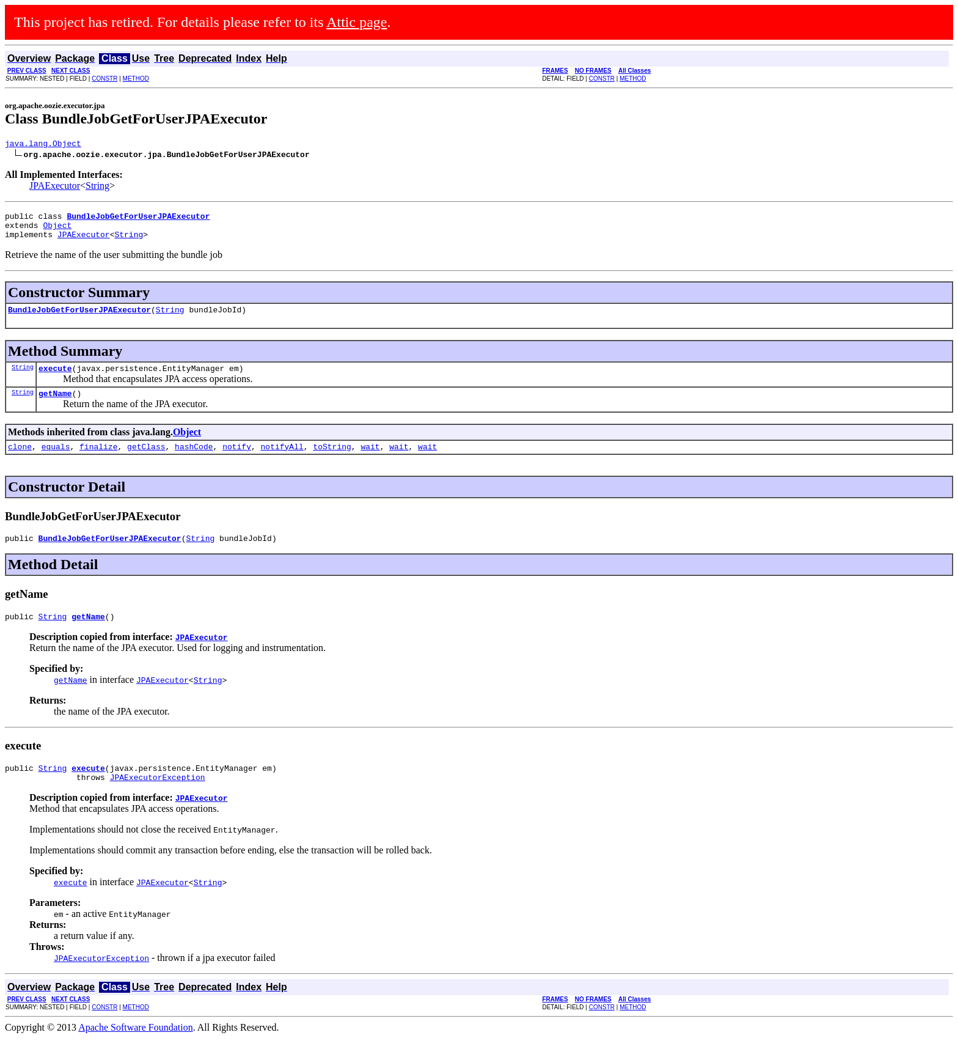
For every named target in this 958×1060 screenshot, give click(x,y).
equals (56, 460)
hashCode (194, 460)
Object (57, 230)
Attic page (356, 22)
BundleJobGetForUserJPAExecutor (79, 318)
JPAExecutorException (157, 798)
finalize (98, 460)
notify (236, 460)
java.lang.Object (43, 144)
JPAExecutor (54, 187)
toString (332, 460)
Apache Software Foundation (135, 1049)
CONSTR (104, 78)
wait (369, 460)
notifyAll (282, 460)
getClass (146, 460)
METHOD (136, 78)
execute (55, 379)
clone (20, 460)
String (97, 187)
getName (55, 405)
